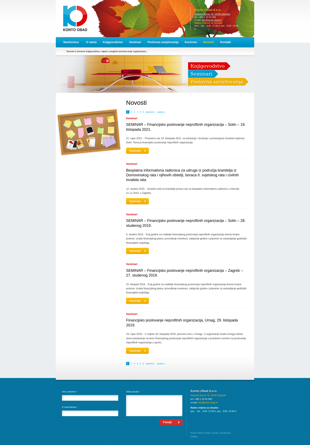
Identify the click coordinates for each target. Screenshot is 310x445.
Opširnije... (137, 151)
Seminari (135, 42)
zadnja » (161, 112)
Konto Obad (75, 18)
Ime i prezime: (70, 391)
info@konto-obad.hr (212, 20)
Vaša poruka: (133, 391)
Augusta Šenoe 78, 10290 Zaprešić (212, 14)
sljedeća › (150, 112)
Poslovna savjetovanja (163, 42)
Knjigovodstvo (113, 42)
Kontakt (225, 42)
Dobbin (194, 436)
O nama (91, 42)
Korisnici (191, 42)
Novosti (208, 42)
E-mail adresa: (70, 407)
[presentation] (93, 427)
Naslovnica (71, 42)
